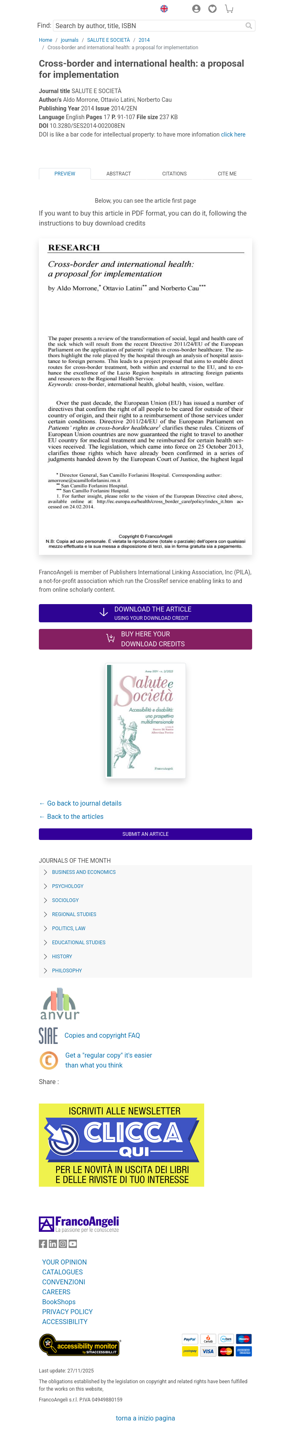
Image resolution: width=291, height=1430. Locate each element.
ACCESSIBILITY (65, 1322)
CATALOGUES (62, 1272)
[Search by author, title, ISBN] (147, 25)
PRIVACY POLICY (67, 1312)
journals (70, 40)
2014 (144, 40)
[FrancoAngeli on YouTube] (73, 1246)
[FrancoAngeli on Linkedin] (53, 1246)
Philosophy (67, 971)
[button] (162, 10)
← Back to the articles (71, 817)
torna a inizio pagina (145, 1418)
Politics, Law (69, 928)
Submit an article (145, 834)
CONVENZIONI (63, 1282)
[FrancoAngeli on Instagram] (63, 1246)
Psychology (67, 886)
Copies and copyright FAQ (102, 1035)
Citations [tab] (174, 174)
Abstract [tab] (118, 174)
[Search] (248, 25)
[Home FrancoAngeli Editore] (67, 10)
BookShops (59, 1302)
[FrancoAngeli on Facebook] (43, 1246)
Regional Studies (74, 914)
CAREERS (56, 1292)
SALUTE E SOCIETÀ (108, 40)
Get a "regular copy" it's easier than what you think (108, 1060)
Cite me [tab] (227, 174)
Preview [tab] (65, 174)
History (62, 957)
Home (45, 40)
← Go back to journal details (80, 803)
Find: (44, 25)
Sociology (65, 900)
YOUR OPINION (64, 1262)
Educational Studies (78, 942)
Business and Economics (84, 872)
